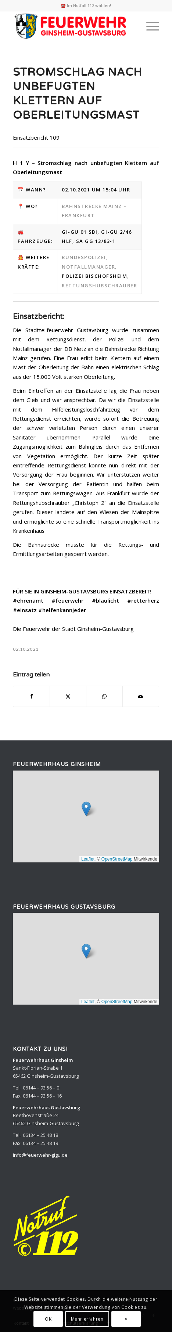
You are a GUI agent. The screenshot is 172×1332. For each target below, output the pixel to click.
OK (48, 1319)
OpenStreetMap (117, 859)
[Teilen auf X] (68, 696)
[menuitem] (149, 26)
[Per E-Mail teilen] (141, 696)
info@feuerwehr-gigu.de (40, 1155)
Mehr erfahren (87, 1319)
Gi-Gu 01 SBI (79, 232)
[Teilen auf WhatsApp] (104, 696)
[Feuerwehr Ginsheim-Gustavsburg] (71, 26)
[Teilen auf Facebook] (31, 696)
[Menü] (149, 26)
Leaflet (87, 859)
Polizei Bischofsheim (94, 276)
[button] (86, 808)
